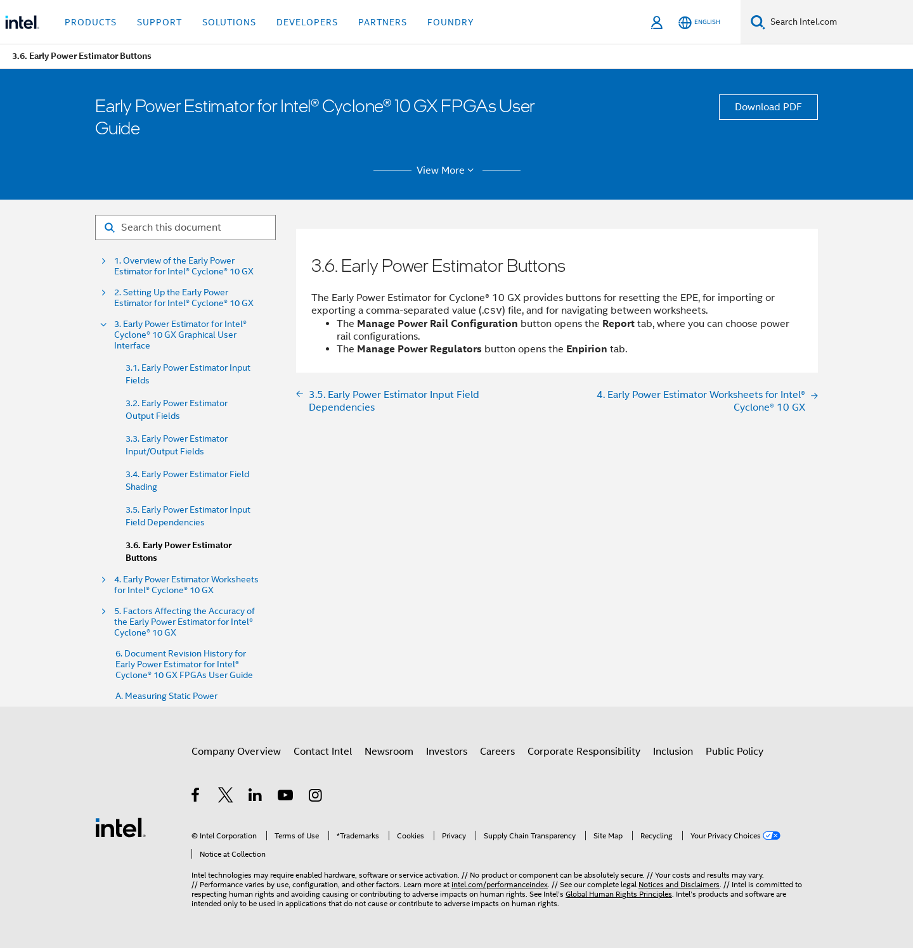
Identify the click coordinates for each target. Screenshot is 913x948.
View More (447, 170)
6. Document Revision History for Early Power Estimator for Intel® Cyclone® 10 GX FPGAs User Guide (184, 664)
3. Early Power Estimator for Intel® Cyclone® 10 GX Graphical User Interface (180, 335)
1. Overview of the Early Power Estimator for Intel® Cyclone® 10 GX (184, 266)
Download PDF (768, 107)
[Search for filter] (185, 227)
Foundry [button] (450, 22)
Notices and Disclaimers (679, 884)
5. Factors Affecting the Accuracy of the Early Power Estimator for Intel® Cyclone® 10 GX (184, 622)
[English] (699, 22)
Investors (446, 751)
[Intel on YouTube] (286, 797)
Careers (497, 751)
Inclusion (673, 751)
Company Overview (236, 751)
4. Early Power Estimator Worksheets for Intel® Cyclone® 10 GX (186, 585)
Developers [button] (307, 22)
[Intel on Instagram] (316, 797)
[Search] (758, 22)
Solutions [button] (229, 22)
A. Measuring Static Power (166, 696)
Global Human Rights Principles (619, 894)
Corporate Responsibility (584, 751)
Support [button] (159, 22)
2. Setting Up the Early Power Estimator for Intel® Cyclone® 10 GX (184, 298)
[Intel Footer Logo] (120, 827)
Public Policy (734, 751)
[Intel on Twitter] (226, 797)
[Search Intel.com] (839, 22)
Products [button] (91, 22)
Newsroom (389, 751)
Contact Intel (323, 751)
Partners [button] (382, 22)
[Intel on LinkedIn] (256, 797)
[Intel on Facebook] (196, 797)
